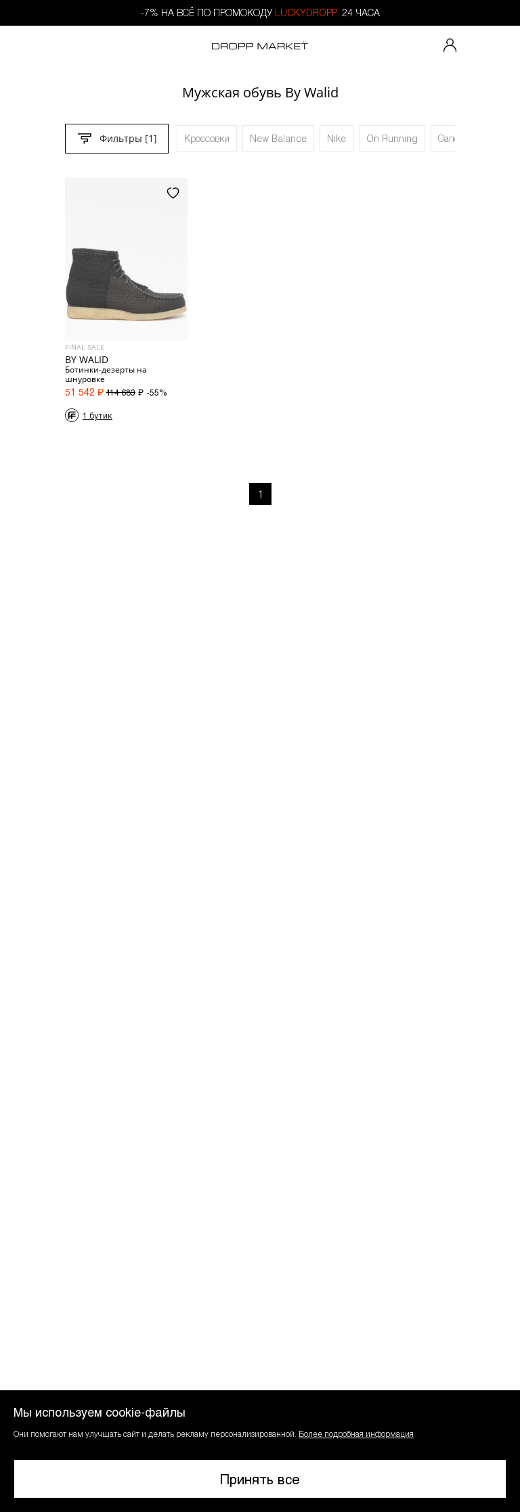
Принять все (260, 1479)
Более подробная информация (356, 1433)
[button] (260, 1451)
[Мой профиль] (450, 47)
